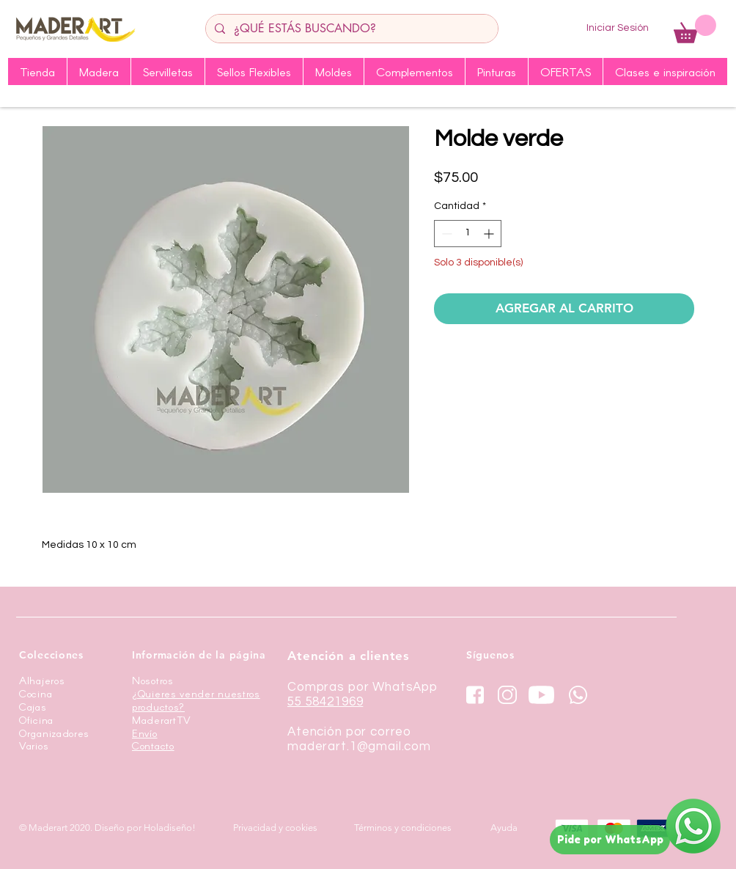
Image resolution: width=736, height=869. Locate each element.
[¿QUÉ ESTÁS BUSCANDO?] (350, 29)
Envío (145, 733)
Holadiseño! (170, 827)
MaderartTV (161, 720)
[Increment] (490, 233)
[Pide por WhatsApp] (610, 839)
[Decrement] (445, 233)
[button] (695, 29)
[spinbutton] (468, 233)
